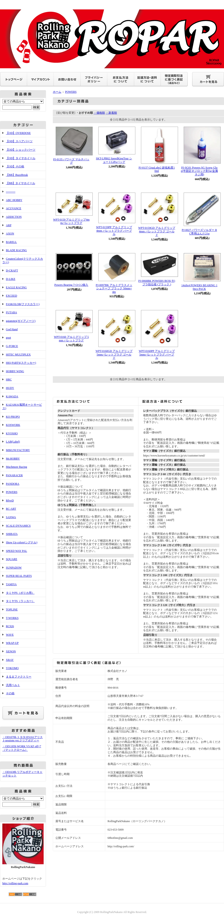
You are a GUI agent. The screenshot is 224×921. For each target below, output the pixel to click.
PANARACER (14, 475)
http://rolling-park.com (15, 883)
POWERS (11, 492)
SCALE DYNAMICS (18, 525)
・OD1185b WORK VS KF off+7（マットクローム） (21, 748)
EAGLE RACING (16, 287)
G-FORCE (12, 346)
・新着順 (111, 112)
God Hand (12, 329)
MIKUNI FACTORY (18, 450)
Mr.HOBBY (13, 458)
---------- (10, 191)
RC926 (10, 626)
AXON (10, 233)
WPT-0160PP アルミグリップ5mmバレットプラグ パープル (156, 354)
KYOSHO (12, 433)
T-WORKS (12, 618)
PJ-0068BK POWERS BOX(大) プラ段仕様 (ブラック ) (156, 282)
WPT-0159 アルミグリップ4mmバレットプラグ (71, 221)
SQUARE (11, 559)
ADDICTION (14, 216)
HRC (9, 379)
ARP (8, 225)
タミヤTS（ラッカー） (20, 601)
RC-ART (11, 508)
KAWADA (12, 396)
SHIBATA (12, 534)
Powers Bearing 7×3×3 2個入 (71, 285)
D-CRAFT (12, 270)
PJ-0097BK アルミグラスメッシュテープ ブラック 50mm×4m (114, 288)
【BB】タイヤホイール (20, 183)
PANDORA (12, 483)
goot (8, 337)
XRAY (10, 660)
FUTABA (11, 312)
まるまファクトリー (18, 676)
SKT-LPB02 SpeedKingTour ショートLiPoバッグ (114, 160)
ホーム (57, 91)
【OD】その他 (15, 166)
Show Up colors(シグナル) (21, 542)
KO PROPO (13, 416)
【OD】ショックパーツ (20, 149)
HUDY (10, 388)
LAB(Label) (13, 441)
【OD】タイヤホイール (20, 158)
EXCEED (11, 295)
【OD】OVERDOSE (18, 133)
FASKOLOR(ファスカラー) (22, 304)
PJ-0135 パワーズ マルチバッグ (71, 161)
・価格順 (99, 112)
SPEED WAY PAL (16, 551)
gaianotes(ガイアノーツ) (20, 321)
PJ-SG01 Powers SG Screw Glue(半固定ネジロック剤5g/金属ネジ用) (199, 171)
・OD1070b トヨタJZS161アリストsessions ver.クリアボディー (22, 738)
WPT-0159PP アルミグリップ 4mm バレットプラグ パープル (114, 231)
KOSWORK (13, 425)
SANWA (11, 517)
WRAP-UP (12, 643)
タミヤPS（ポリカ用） (20, 592)
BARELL (11, 242)
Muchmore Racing (16, 467)
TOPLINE (12, 609)
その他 (10, 693)
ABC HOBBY (14, 200)
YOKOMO (12, 668)
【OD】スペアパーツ (19, 141)
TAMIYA (11, 584)
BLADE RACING (16, 250)
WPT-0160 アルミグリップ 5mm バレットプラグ (71, 338)
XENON (11, 651)
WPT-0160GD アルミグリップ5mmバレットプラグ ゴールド (114, 354)
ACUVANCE (13, 208)
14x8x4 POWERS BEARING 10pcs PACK (199, 287)
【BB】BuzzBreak (17, 175)
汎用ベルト (13, 685)
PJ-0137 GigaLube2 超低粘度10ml (157, 169)
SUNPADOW (14, 567)
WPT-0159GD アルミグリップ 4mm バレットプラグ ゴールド (156, 231)
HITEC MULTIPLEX (18, 354)
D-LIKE (10, 279)
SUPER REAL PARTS (19, 576)
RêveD (10, 500)
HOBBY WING (15, 371)
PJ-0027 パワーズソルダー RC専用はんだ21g (199, 231)
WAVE (10, 634)
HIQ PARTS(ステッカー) (21, 362)
